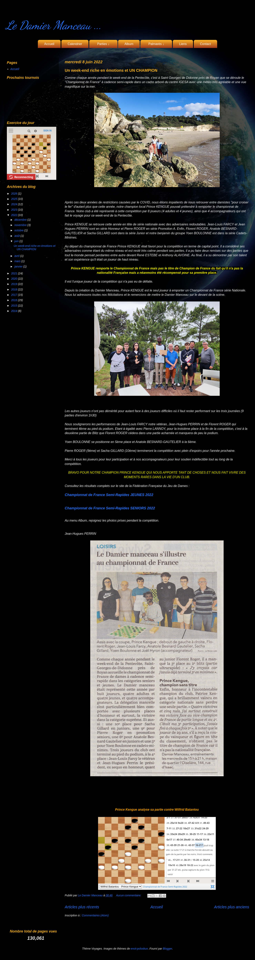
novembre (20, 225)
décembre (20, 219)
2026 (14, 193)
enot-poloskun (139, 948)
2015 (14, 305)
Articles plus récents (82, 907)
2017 (14, 294)
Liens (183, 44)
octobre (19, 230)
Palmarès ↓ (156, 44)
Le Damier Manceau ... (54, 25)
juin (16, 241)
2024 (14, 204)
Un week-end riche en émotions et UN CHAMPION (111, 70)
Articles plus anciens (231, 907)
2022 (14, 215)
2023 (14, 209)
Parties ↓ (103, 44)
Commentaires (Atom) (95, 915)
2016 (14, 300)
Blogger (167, 948)
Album (128, 44)
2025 (14, 198)
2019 (14, 284)
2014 (14, 310)
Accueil (49, 44)
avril (17, 255)
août (17, 235)
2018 (14, 289)
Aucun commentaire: (129, 895)
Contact (205, 44)
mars (17, 261)
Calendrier (75, 44)
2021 (14, 273)
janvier (18, 266)
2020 (14, 278)
